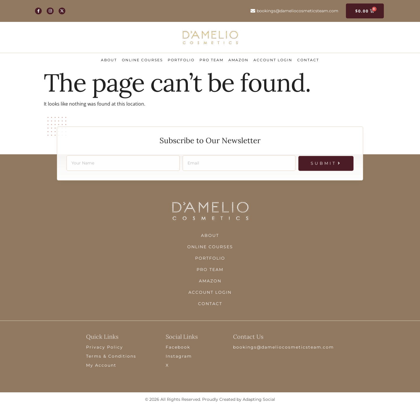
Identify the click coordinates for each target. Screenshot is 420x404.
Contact (308, 60)
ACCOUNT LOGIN (272, 60)
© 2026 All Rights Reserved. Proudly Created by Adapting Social (210, 400)
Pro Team (211, 60)
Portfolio (181, 60)
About (109, 60)
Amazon (238, 60)
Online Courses (142, 60)
